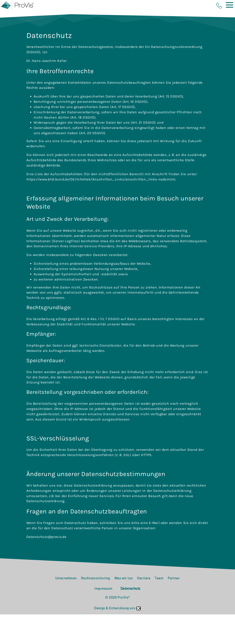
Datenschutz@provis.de (46, 546)
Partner (174, 588)
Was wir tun (123, 588)
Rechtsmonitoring (95, 588)
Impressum (103, 598)
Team (159, 588)
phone (219, 6)
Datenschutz (130, 598)
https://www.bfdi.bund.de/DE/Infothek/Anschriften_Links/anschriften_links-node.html (100, 189)
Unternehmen (66, 588)
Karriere (143, 588)
